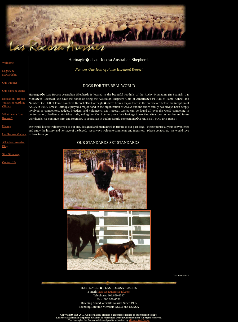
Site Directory (10, 154)
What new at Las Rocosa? (12, 116)
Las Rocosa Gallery (14, 134)
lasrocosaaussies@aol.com (113, 291)
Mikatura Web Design (139, 320)
